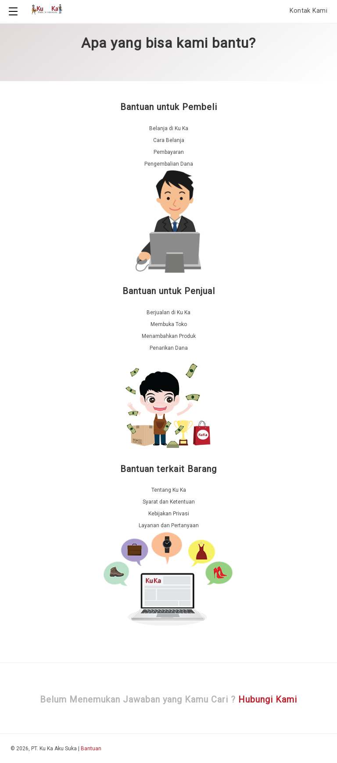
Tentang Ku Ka (168, 490)
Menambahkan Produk (169, 336)
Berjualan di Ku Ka (168, 312)
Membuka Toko (169, 324)
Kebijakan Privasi (168, 514)
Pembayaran (169, 152)
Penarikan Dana (169, 348)
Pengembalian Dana (168, 164)
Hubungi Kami (267, 699)
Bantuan (91, 748)
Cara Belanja (168, 140)
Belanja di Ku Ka (168, 128)
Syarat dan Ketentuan (169, 502)
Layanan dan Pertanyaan (169, 525)
